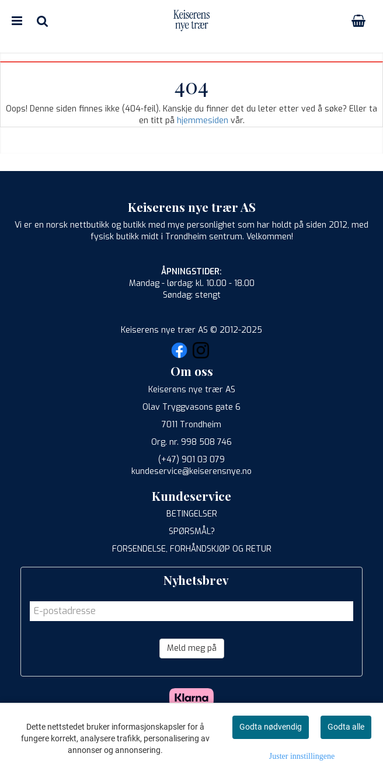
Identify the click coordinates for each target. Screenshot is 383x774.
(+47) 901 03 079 (191, 459)
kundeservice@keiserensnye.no (191, 471)
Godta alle (346, 726)
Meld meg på (192, 648)
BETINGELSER (191, 514)
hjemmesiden (202, 120)
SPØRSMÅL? (192, 531)
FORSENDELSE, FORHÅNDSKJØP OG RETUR (191, 549)
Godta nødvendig (270, 726)
